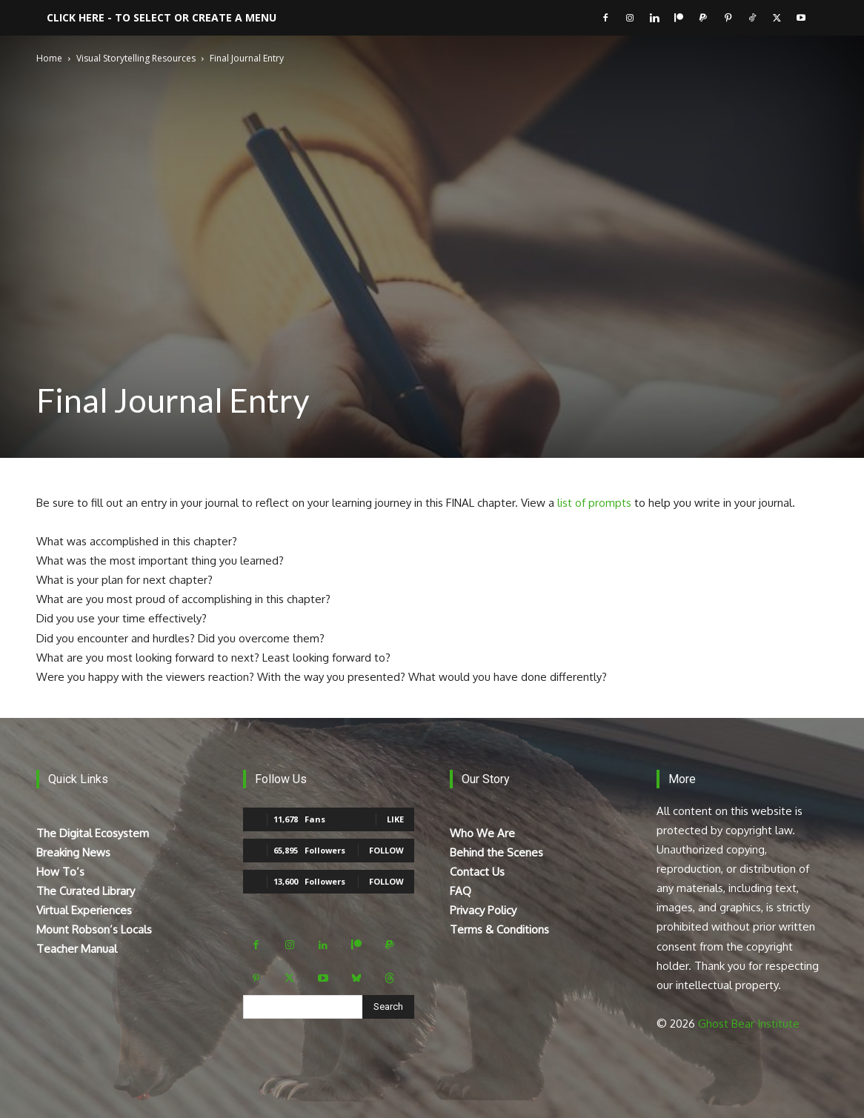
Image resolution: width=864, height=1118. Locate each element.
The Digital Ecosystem (92, 833)
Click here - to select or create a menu (161, 17)
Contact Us (477, 872)
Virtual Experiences (84, 910)
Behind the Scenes (496, 852)
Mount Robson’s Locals (94, 929)
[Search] (388, 1007)
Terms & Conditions (499, 929)
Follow (386, 850)
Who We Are (482, 833)
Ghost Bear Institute (749, 1023)
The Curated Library (85, 891)
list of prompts (595, 503)
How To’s (60, 872)
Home (49, 58)
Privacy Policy (483, 910)
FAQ (460, 891)
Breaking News (73, 852)
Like (395, 819)
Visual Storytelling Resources (136, 58)
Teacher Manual (76, 949)
